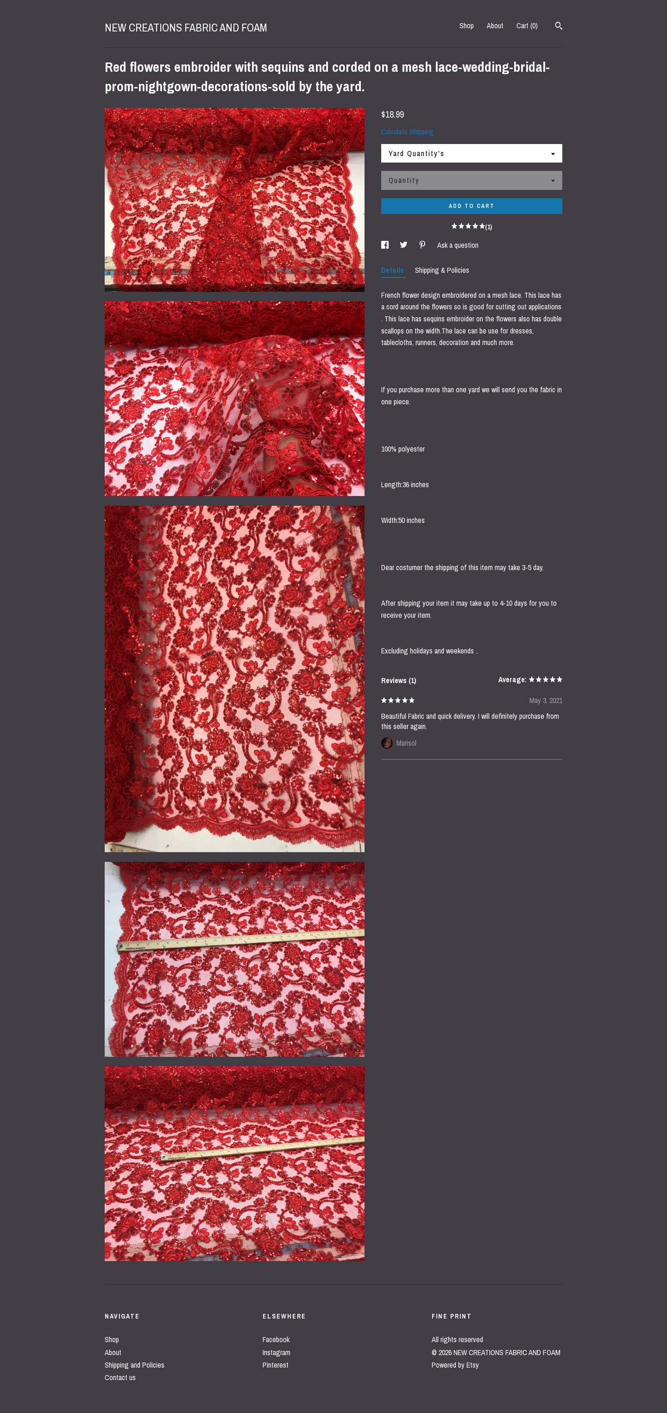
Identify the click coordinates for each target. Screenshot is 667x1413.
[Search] (558, 27)
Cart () (527, 25)
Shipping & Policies (442, 270)
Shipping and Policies (134, 1365)
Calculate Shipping (407, 131)
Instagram (276, 1352)
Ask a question (457, 245)
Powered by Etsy (455, 1365)
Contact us (120, 1377)
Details (393, 270)
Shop (466, 25)
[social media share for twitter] (404, 245)
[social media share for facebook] (385, 245)
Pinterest (276, 1365)
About (495, 25)
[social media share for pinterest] (423, 245)
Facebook (276, 1339)
